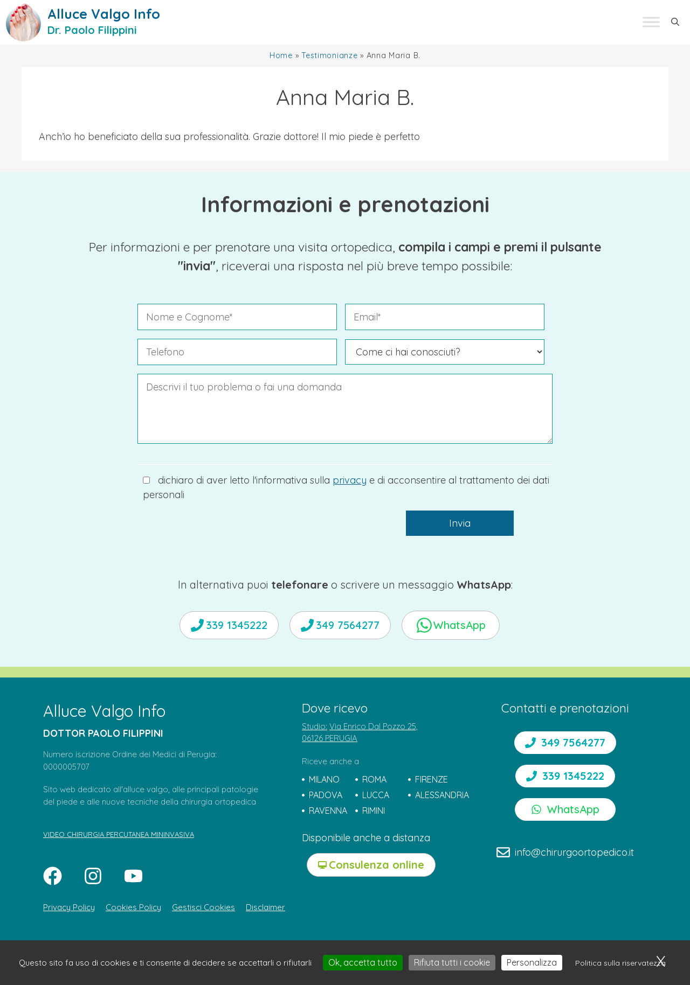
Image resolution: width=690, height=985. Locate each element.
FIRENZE (431, 779)
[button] (675, 22)
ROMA (374, 779)
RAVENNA (328, 810)
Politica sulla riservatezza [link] (620, 963)
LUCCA (375, 795)
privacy (350, 480)
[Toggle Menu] (651, 22)
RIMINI (373, 810)
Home (281, 55)
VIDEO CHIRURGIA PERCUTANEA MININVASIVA (118, 834)
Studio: (314, 726)
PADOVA (325, 795)
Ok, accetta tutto (362, 962)
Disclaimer (265, 907)
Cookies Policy (133, 907)
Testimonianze (329, 55)
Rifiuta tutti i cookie (452, 962)
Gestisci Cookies (203, 907)
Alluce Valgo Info (103, 13)
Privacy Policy (69, 907)
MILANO (324, 779)
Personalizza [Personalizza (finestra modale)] (532, 962)
